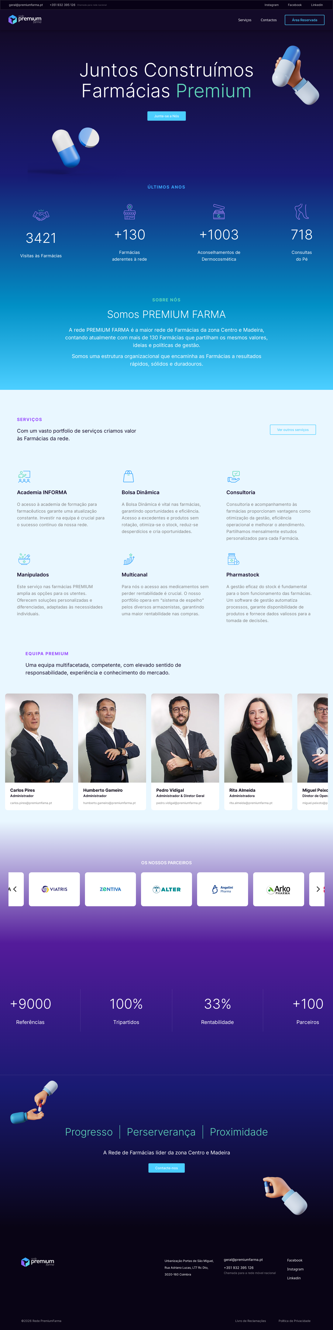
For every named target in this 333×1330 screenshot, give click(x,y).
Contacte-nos (166, 1168)
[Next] (321, 752)
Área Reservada (304, 20)
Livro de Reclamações (250, 1321)
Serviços (244, 20)
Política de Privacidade (294, 1321)
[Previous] (15, 889)
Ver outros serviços (293, 430)
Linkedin (317, 5)
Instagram (272, 5)
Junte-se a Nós (166, 116)
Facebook (295, 5)
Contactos (269, 20)
